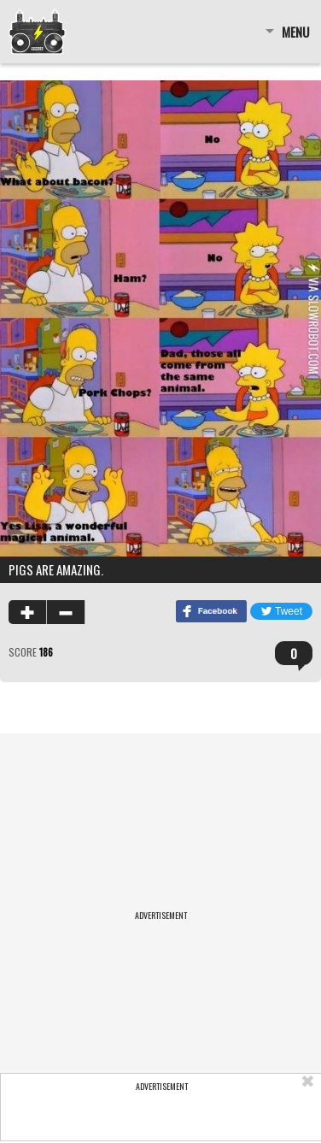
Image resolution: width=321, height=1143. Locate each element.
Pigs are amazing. (56, 569)
